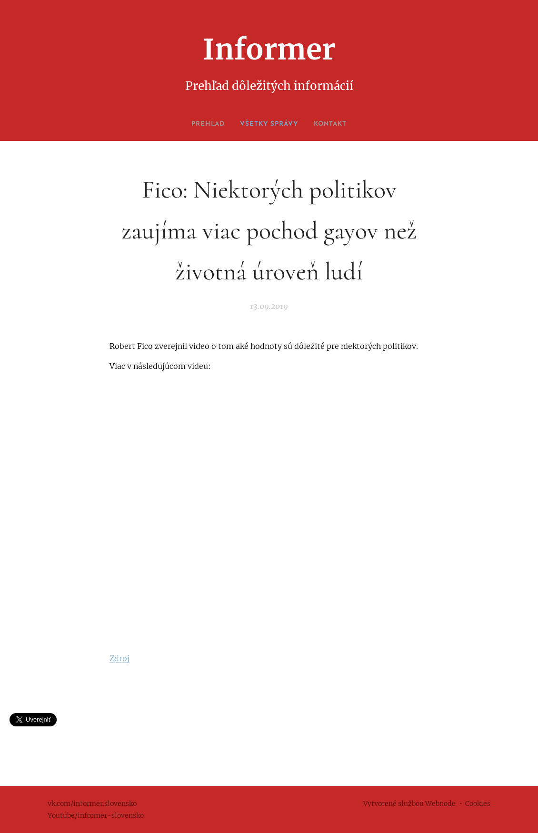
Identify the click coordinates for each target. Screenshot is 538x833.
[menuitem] (204, 124)
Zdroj (120, 658)
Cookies (477, 803)
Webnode (440, 803)
